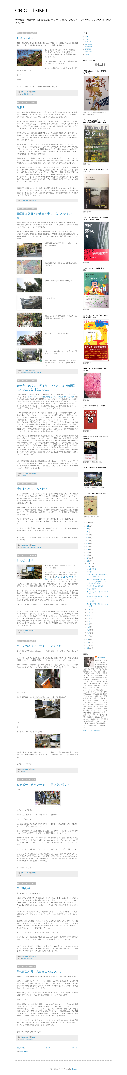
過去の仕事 (89, 47)
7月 (88, 618)
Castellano (88, 44)
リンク (87, 39)
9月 (88, 612)
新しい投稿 (21, 1048)
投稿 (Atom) (24, 1051)
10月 (89, 609)
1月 (88, 636)
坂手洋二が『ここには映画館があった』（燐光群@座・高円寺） (51, 397)
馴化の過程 (37, 372)
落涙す (21, 107)
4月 (88, 627)
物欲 (23, 875)
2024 (87, 529)
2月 (88, 633)
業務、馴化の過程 (27, 1039)
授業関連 (88, 49)
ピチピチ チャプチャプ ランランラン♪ (43, 784)
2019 (87, 543)
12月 (89, 563)
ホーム (48, 1048)
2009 (87, 648)
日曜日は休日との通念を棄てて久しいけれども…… (97, 575)
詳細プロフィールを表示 (91, 730)
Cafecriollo (101, 657)
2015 (87, 555)
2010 (87, 645)
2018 (87, 546)
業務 (23, 632)
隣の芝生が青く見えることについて (39, 971)
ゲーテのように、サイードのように (39, 645)
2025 (87, 526)
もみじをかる (25, 37)
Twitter (87, 54)
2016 (87, 552)
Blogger (74, 1069)
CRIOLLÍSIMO (31, 10)
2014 (87, 558)
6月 (88, 621)
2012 (87, 639)
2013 (87, 561)
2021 (87, 537)
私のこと (88, 42)
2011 (87, 642)
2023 (87, 532)
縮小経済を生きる (27, 94)
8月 (88, 615)
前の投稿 (75, 1048)
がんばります (25, 560)
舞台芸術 (25, 475)
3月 (88, 630)
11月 (89, 566)
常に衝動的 (23, 888)
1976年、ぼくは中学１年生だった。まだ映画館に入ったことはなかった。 (97, 581)
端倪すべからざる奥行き (32, 488)
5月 (88, 624)
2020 (87, 540)
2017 (87, 549)
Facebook (88, 52)
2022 (87, 535)
